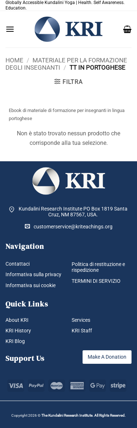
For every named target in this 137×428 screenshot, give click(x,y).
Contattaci (17, 264)
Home (14, 60)
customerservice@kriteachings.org (69, 226)
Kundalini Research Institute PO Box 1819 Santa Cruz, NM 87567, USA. (73, 212)
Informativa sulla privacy (33, 274)
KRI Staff (82, 330)
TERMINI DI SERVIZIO (96, 281)
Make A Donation (107, 357)
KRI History (18, 330)
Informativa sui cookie (30, 285)
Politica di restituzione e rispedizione (98, 267)
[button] (10, 29)
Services (81, 320)
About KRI (16, 320)
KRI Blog (15, 341)
